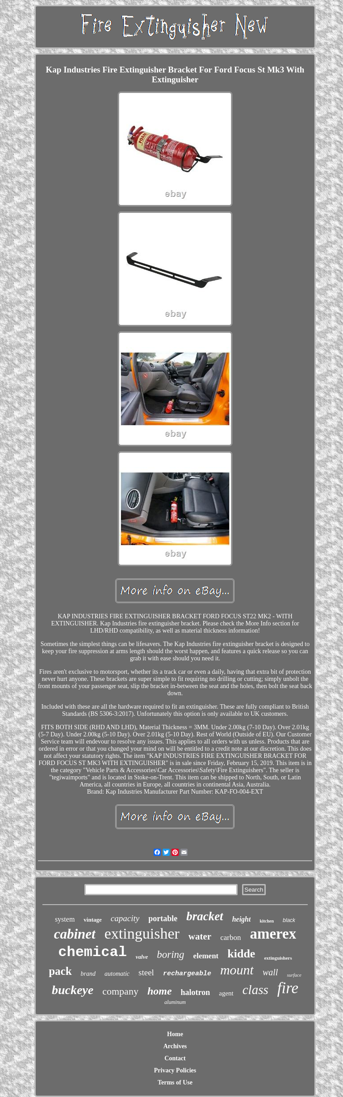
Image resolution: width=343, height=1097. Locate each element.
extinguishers (278, 958)
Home (175, 1034)
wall (270, 972)
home (159, 991)
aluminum (175, 1002)
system (65, 919)
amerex (273, 934)
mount (237, 969)
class (255, 989)
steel (146, 972)
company (120, 991)
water (199, 936)
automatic (117, 973)
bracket (204, 916)
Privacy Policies (175, 1070)
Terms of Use (175, 1082)
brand (88, 973)
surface (294, 975)
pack (60, 971)
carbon (230, 937)
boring (170, 954)
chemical (92, 952)
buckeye (72, 990)
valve (142, 956)
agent (226, 993)
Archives (175, 1046)
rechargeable (187, 974)
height (241, 919)
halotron (195, 992)
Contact (174, 1058)
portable (162, 918)
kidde (241, 953)
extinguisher (142, 933)
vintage (92, 919)
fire (287, 988)
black (289, 920)
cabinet (75, 934)
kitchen (266, 920)
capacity (125, 918)
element (206, 956)
